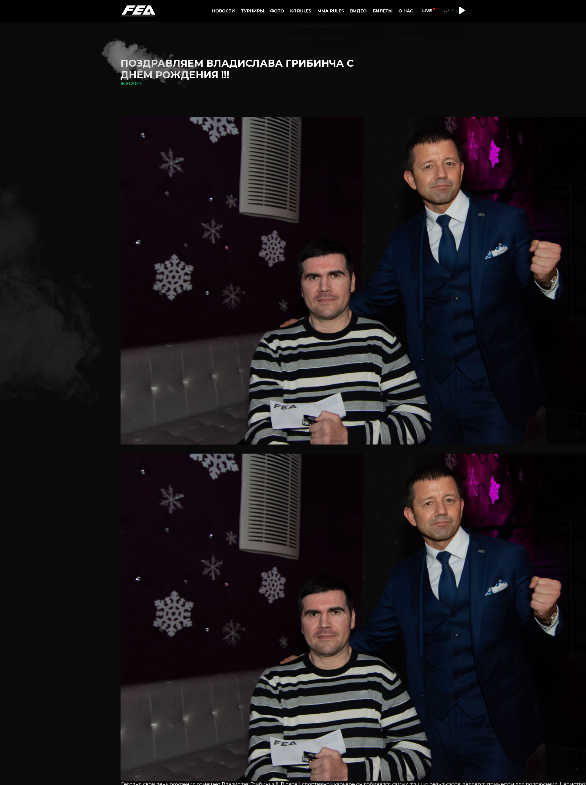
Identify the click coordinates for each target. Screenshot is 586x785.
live (427, 10)
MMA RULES (331, 37)
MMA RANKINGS (336, 26)
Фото (277, 11)
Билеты (382, 11)
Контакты (413, 37)
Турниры (252, 11)
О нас (406, 26)
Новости (223, 11)
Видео (358, 11)
